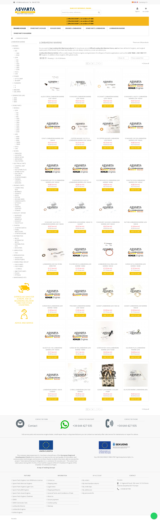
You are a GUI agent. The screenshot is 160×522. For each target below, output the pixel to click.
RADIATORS (19, 258)
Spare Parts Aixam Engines (21, 493)
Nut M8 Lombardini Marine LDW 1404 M (135, 223)
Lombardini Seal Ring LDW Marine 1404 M (107, 265)
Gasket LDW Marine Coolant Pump (107, 391)
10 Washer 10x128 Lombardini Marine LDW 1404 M (135, 139)
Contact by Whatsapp (86, 419)
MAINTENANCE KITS (20, 277)
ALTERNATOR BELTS (19, 241)
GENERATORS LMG (18, 95)
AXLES (17, 205)
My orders (85, 480)
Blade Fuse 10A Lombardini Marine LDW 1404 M (52, 349)
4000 (15, 98)
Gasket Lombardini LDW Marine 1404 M (135, 307)
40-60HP (17, 81)
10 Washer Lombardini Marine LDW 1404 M (80, 97)
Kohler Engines (17, 512)
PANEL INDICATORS (19, 231)
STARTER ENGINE (20, 233)
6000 (15, 100)
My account (97, 476)
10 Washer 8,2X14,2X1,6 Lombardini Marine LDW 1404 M (80, 181)
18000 (18, 144)
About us (50, 496)
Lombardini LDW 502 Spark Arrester (52, 265)
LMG (16, 134)
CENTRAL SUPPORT (18, 208)
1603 (17, 68)
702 (17, 62)
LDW (16, 58)
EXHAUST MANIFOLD (18, 218)
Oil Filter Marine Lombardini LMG (136, 390)
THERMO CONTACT (18, 180)
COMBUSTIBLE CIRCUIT (21, 262)
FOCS (16, 72)
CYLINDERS (17, 83)
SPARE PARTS (16, 105)
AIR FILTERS (18, 159)
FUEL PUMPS (19, 264)
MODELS (16, 48)
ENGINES (15, 46)
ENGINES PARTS (19, 185)
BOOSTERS (18, 248)
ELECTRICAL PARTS (20, 163)
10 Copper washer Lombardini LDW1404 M (108, 139)
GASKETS (18, 193)
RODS (17, 195)
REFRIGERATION (19, 255)
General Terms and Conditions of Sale (60, 493)
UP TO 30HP (19, 79)
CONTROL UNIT (20, 166)
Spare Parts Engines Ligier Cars (22, 487)
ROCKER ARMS (20, 199)
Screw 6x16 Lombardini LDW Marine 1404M (135, 265)
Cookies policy (52, 503)
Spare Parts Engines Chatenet (22, 496)
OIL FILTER (18, 155)
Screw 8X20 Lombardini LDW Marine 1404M (52, 307)
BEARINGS (18, 192)
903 (17, 117)
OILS (16, 253)
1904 (17, 128)
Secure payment (53, 500)
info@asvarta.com (21, 2)
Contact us (51, 480)
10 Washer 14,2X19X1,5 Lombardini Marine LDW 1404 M (52, 223)
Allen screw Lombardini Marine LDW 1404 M (52, 97)
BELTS (17, 238)
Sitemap (50, 506)
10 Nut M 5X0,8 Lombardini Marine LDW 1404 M (135, 181)
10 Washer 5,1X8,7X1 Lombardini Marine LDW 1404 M (135, 97)
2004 (17, 130)
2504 (17, 55)
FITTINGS (18, 275)
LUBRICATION (18, 250)
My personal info (88, 493)
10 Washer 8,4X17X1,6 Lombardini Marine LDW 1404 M (52, 181)
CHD (16, 74)
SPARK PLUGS (19, 172)
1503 (17, 124)
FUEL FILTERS (19, 161)
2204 (17, 69)
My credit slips (87, 487)
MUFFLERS (18, 215)
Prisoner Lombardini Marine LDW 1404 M (80, 307)
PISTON (17, 197)
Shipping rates (52, 483)
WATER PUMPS (20, 259)
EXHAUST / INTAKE (20, 213)
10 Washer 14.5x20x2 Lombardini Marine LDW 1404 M (108, 223)
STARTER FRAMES (20, 177)
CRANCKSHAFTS (20, 201)
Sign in (137, 11)
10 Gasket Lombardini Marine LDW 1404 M (107, 97)
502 (17, 60)
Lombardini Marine (18, 506)
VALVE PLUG (19, 223)
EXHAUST (18, 221)
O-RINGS (19, 269)
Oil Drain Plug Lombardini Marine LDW (135, 349)
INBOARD (17, 90)
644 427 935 (35, 2)
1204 (17, 120)
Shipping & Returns (53, 490)
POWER (16, 76)
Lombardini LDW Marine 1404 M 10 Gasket (80, 223)
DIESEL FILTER (19, 157)
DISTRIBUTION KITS (19, 245)
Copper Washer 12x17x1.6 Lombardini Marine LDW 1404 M (80, 139)
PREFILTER (18, 153)
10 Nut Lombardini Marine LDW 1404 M (52, 139)
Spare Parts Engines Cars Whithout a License (27, 480)
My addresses (87, 490)
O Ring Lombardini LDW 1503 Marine (80, 391)
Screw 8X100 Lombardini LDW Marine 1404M (80, 349)
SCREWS (18, 210)
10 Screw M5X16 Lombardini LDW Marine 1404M (108, 181)
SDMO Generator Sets (19, 503)
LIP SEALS (18, 203)
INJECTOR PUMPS (20, 271)
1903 (17, 53)
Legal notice (51, 487)
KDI (16, 51)
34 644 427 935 (126, 489)
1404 (17, 66)
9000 (15, 102)
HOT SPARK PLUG (21, 170)
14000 (18, 142)
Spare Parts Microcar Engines (22, 483)
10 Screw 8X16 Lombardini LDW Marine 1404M (80, 265)
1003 (17, 64)
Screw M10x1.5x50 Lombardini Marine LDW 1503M (108, 349)
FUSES (17, 168)
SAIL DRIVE (17, 92)
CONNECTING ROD (19, 189)
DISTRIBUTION (18, 236)
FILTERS (16, 151)
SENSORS (18, 183)
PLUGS (17, 273)
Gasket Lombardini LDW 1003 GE (107, 306)
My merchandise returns (90, 483)
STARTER (17, 225)
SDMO (14, 500)
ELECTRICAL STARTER (18, 174)
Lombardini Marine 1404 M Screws (52, 391)
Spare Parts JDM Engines (20, 490)
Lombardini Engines (19, 509)
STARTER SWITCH (20, 228)
